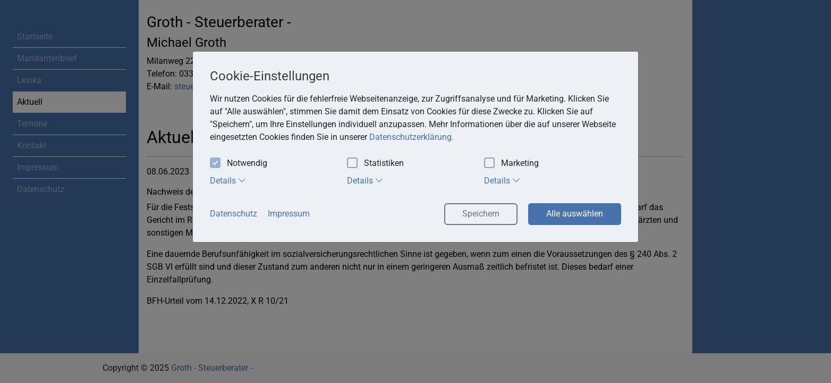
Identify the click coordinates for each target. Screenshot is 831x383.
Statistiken (375, 163)
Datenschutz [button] (233, 214)
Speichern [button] (480, 214)
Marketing (511, 163)
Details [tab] (228, 180)
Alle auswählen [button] (574, 214)
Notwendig (238, 163)
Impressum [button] (289, 214)
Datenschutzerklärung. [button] (411, 137)
